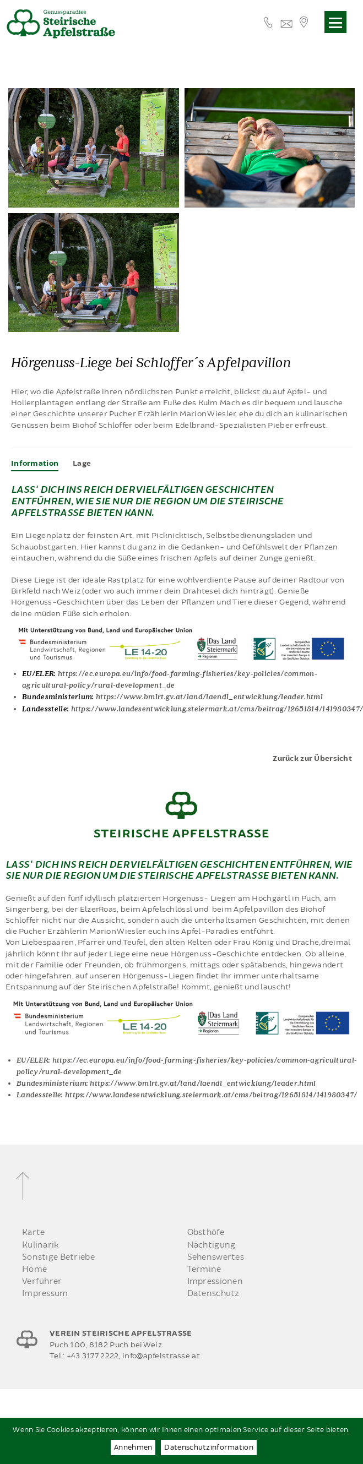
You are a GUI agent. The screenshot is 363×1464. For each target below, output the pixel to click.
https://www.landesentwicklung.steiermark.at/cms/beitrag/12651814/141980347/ (211, 1094)
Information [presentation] (34, 464)
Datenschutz (213, 1293)
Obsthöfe (205, 1232)
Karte (33, 1232)
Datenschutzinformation (208, 1447)
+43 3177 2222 (93, 1355)
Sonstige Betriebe (58, 1257)
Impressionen (215, 1281)
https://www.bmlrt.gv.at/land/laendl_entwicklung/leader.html (209, 696)
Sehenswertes (215, 1257)
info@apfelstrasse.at (161, 1355)
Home (34, 1269)
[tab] (35, 464)
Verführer (42, 1281)
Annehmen (133, 1447)
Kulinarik (40, 1245)
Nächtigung (211, 1245)
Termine (204, 1269)
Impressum (45, 1293)
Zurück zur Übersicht (312, 759)
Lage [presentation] (82, 464)
